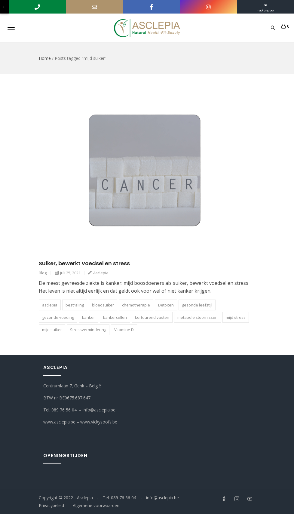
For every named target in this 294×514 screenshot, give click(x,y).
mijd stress (236, 317)
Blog (43, 272)
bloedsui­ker (103, 305)
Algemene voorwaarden (96, 505)
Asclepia (98, 272)
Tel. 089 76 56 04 (60, 410)
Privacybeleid (51, 505)
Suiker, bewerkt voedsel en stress (84, 263)
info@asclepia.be (100, 410)
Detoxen (166, 305)
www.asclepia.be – (61, 422)
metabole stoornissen (197, 317)
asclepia (49, 305)
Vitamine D (124, 329)
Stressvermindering (88, 329)
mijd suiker (52, 329)
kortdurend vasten (152, 317)
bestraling (75, 305)
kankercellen (115, 317)
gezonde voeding (58, 317)
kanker (88, 317)
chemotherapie (136, 305)
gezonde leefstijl (197, 305)
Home (45, 58)
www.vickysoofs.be (99, 422)
